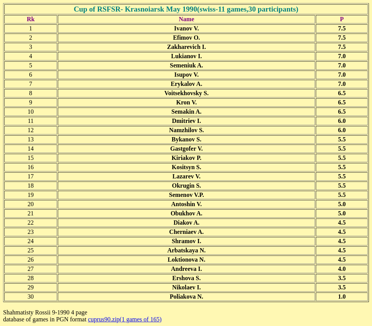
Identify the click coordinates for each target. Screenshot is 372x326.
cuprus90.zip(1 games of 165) (124, 319)
